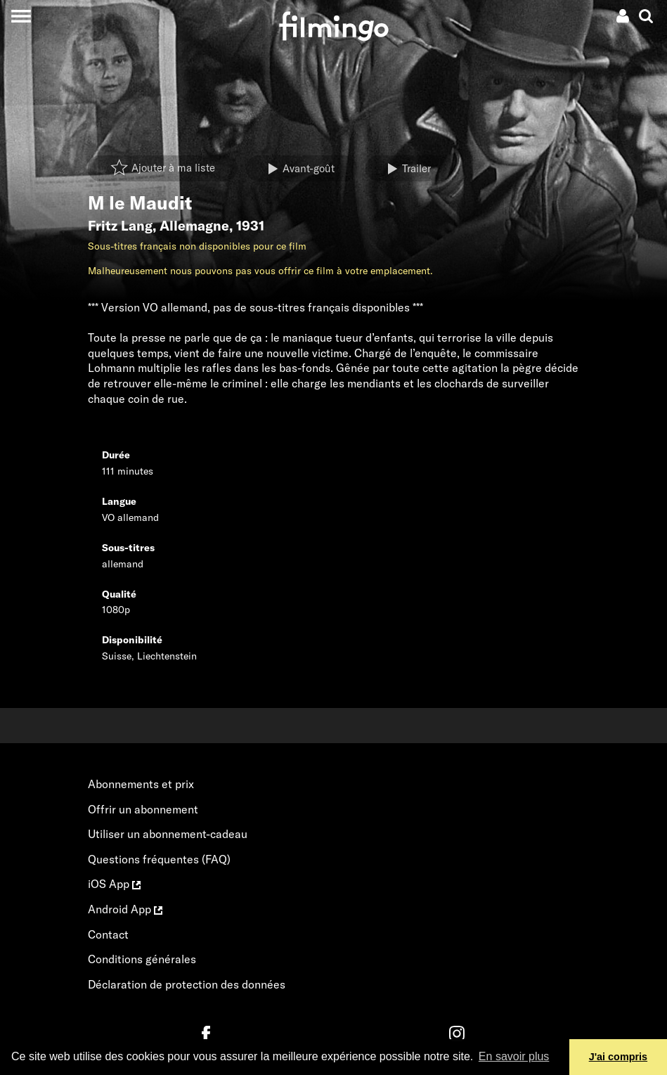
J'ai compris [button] (618, 1056)
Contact (108, 934)
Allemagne (194, 225)
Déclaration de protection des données (186, 984)
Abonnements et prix (141, 784)
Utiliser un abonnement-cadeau (167, 834)
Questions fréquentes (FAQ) (159, 859)
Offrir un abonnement (143, 809)
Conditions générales (142, 959)
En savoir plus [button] (514, 1056)
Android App (125, 909)
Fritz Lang (120, 225)
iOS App (114, 884)
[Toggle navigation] (20, 16)
